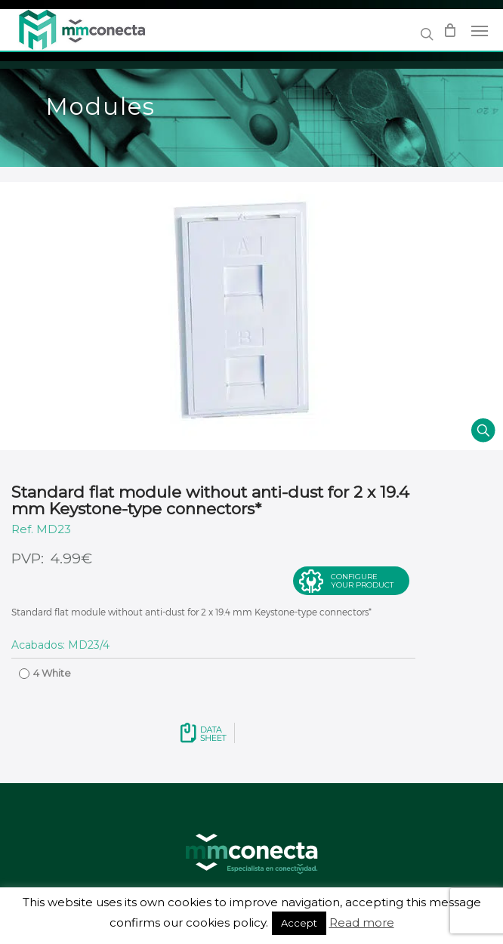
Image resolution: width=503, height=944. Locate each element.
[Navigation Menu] (479, 30)
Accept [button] (299, 923)
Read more (361, 922)
